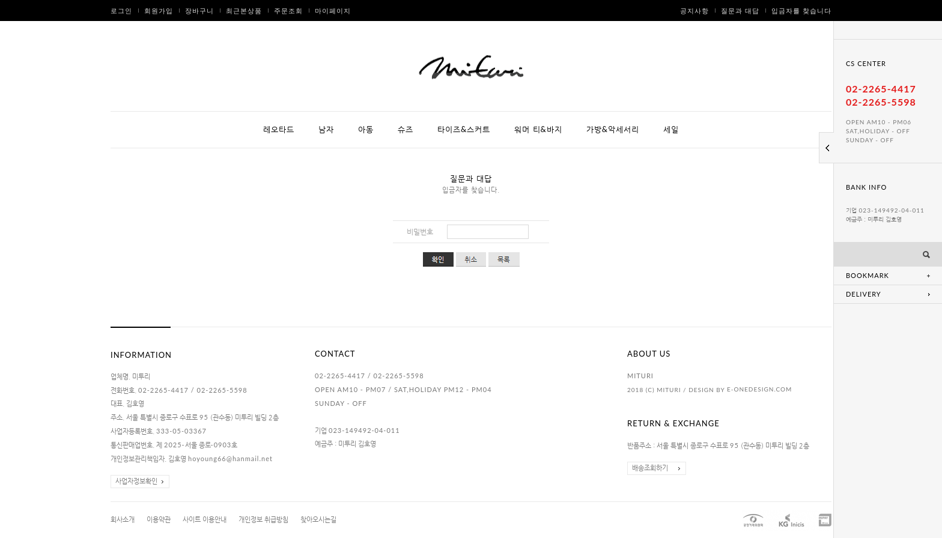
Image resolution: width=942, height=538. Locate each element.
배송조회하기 (650, 468)
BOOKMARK (867, 275)
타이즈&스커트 (463, 129)
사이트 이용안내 (204, 520)
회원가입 (158, 10)
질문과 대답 (740, 10)
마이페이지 (333, 10)
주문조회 (288, 10)
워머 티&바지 (538, 129)
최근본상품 (244, 10)
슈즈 (405, 129)
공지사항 (694, 10)
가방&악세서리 (612, 129)
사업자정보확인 (136, 481)
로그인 (121, 10)
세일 (671, 129)
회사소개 (123, 520)
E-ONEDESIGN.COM (759, 389)
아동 (366, 129)
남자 (326, 129)
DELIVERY (863, 294)
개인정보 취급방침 (263, 520)
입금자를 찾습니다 (801, 10)
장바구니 (199, 10)
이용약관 (159, 520)
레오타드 (278, 129)
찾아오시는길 (318, 520)
